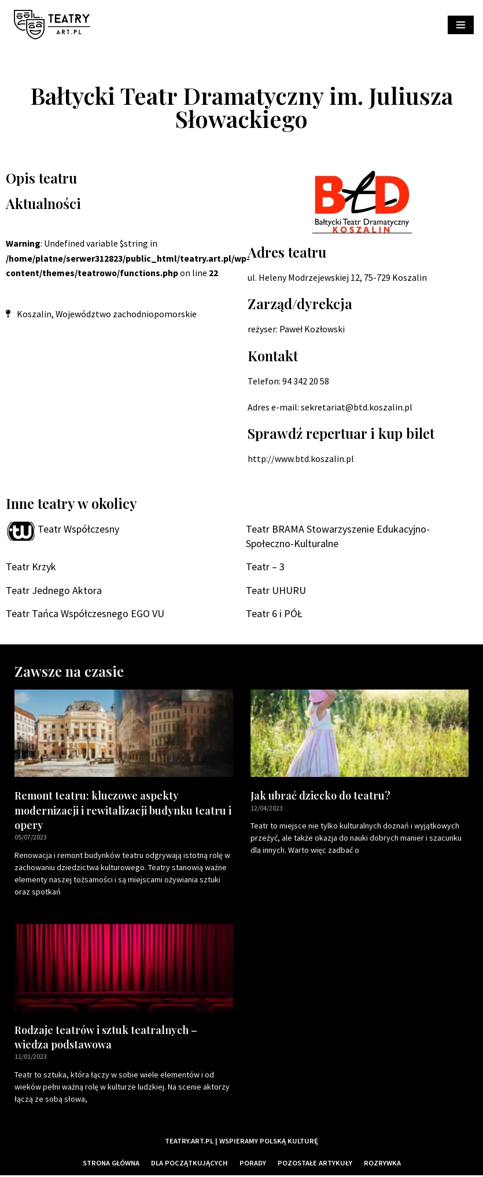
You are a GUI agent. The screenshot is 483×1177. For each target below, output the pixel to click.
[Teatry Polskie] (55, 24)
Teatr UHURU (276, 591)
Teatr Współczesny (78, 529)
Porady (253, 1164)
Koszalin (34, 314)
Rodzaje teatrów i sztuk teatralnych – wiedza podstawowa (105, 1039)
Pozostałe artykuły (315, 1164)
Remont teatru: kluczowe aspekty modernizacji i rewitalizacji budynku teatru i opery (122, 811)
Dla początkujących (190, 1164)
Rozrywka (382, 1164)
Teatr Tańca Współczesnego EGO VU (85, 614)
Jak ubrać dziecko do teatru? (320, 797)
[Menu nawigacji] (460, 25)
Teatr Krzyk (31, 567)
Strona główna (111, 1164)
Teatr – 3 (265, 567)
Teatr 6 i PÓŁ (274, 614)
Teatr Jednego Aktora (54, 591)
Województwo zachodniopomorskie (126, 314)
